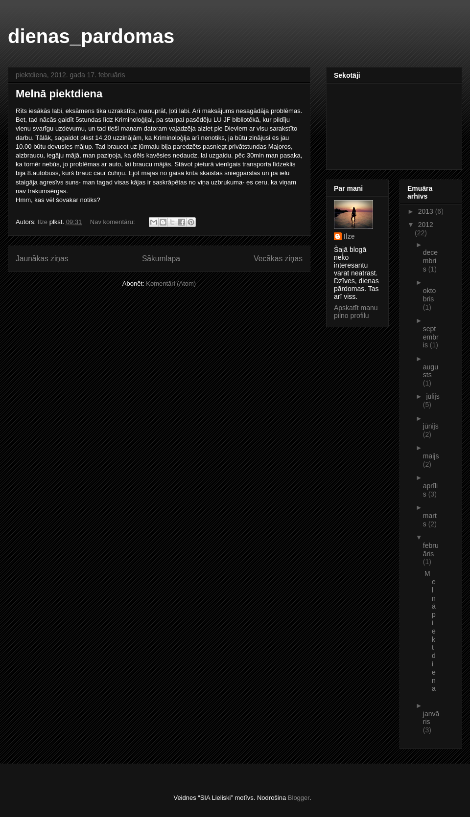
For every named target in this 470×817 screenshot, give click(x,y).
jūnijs (431, 426)
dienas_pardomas (91, 36)
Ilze (349, 236)
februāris (431, 550)
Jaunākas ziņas (42, 258)
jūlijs (432, 396)
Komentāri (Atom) (171, 283)
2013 (426, 211)
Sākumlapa (161, 258)
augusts (430, 371)
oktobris (429, 295)
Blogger (298, 797)
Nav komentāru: (113, 222)
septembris (431, 337)
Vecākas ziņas (278, 258)
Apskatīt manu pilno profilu (356, 311)
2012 (425, 224)
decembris (430, 261)
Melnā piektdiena (59, 94)
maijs (431, 456)
